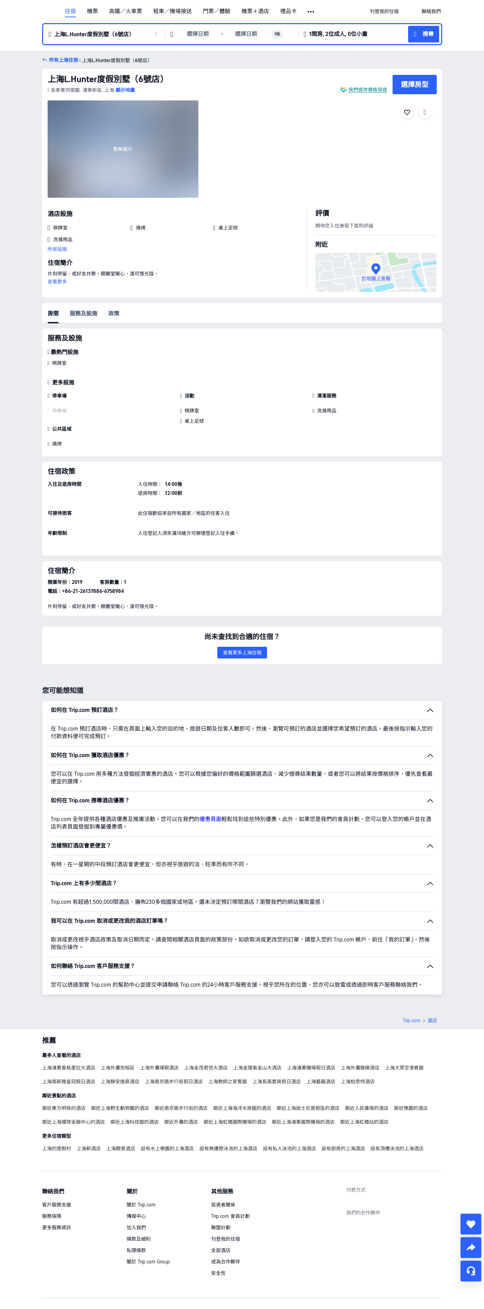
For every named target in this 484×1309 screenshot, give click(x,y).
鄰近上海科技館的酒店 (134, 1073)
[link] (384, 11)
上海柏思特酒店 (358, 1033)
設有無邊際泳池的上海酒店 (228, 1100)
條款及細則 (139, 1190)
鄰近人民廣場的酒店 (366, 1060)
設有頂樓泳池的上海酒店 (397, 1100)
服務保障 (51, 1168)
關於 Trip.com (141, 1156)
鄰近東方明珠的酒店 (64, 1060)
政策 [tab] (113, 313)
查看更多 (57, 281)
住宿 (70, 11)
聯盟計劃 (220, 1179)
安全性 (218, 1225)
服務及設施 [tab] (83, 313)
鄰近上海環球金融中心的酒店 (73, 1073)
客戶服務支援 (56, 1156)
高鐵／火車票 (125, 11)
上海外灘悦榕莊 (118, 1019)
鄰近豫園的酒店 (411, 1060)
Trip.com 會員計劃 (230, 1168)
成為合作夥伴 (225, 1213)
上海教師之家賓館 (227, 1033)
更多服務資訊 (56, 1179)
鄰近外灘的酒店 (181, 1073)
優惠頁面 (210, 771)
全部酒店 (220, 1202)
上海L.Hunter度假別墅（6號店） (108, 79)
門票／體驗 (216, 11)
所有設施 (57, 249)
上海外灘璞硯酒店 (159, 1019)
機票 (92, 11)
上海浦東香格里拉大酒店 (68, 1019)
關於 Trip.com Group (148, 1213)
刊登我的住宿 (225, 1190)
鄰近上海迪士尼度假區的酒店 (308, 1060)
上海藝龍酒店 (320, 1033)
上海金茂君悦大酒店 (206, 1019)
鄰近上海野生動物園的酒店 (120, 1060)
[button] (311, 11)
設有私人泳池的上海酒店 (289, 1100)
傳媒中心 (136, 1168)
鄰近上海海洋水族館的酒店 (242, 1060)
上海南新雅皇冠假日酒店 (68, 1033)
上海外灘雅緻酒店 (360, 1019)
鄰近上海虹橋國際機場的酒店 (235, 1073)
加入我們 (136, 1179)
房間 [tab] (53, 313)
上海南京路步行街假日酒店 (174, 1033)
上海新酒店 (89, 1100)
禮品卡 (288, 11)
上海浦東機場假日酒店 (311, 1019)
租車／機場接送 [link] (172, 11)
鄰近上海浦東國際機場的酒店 (303, 1073)
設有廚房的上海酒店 (343, 1100)
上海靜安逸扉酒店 (120, 1033)
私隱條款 (136, 1202)
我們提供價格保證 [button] (367, 89)
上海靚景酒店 (120, 1100)
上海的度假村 (56, 1100)
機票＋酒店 (255, 11)
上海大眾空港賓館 (404, 1019)
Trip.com (412, 972)
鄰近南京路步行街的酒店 (181, 1060)
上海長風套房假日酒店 (277, 1033)
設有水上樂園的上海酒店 (167, 1100)
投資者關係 (223, 1156)
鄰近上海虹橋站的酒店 (364, 1073)
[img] (123, 149)
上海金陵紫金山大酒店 (257, 1019)
